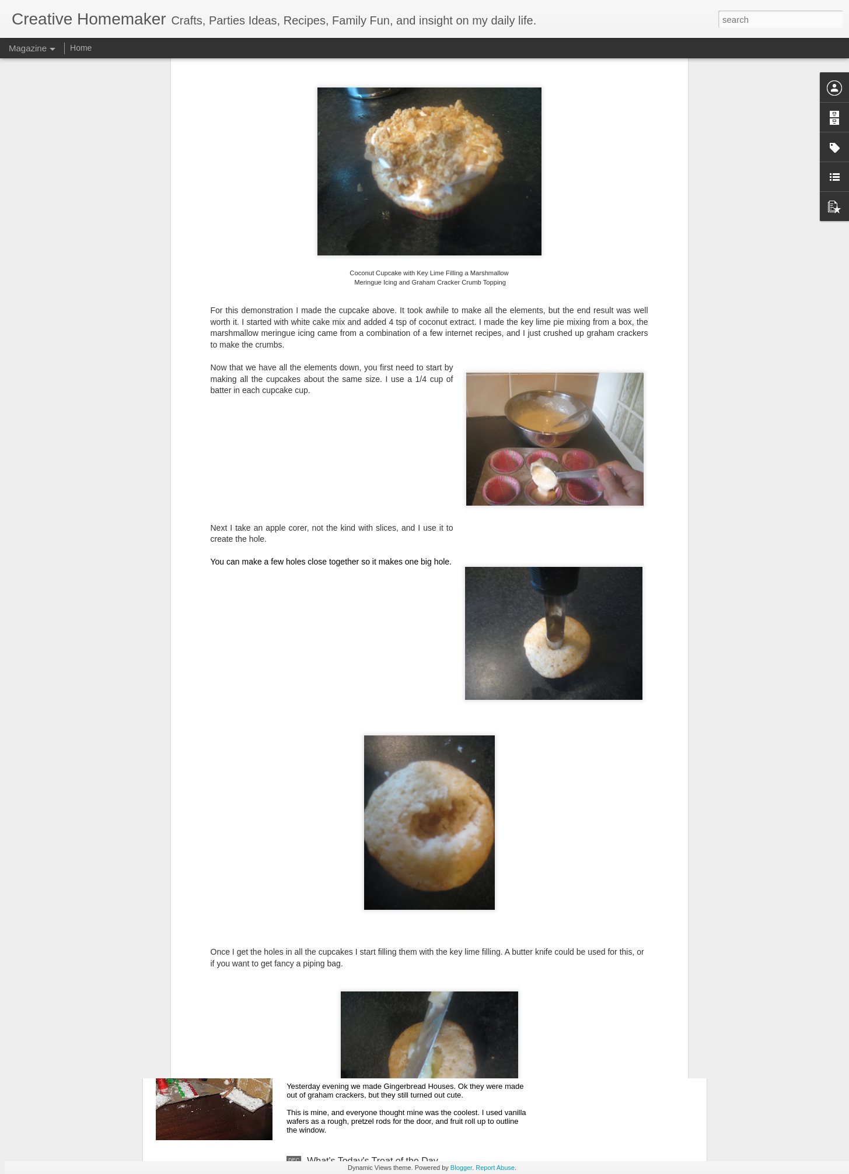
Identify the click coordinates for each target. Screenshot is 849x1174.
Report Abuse (495, 1167)
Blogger (461, 1167)
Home (81, 47)
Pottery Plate (334, 896)
